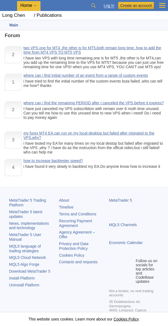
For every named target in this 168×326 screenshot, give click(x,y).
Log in (109, 6)
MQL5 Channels (123, 225)
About (64, 200)
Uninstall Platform (24, 285)
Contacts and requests (78, 262)
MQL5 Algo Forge (24, 264)
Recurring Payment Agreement (75, 223)
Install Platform (22, 278)
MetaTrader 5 (120, 200)
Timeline (66, 207)
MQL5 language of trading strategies (25, 248)
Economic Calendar (126, 242)
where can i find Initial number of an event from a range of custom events (85, 75)
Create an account (136, 5)
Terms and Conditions (77, 214)
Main (13, 25)
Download (29, 271)
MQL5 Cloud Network (27, 257)
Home (26, 5)
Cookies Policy (71, 255)
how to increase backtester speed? (53, 160)
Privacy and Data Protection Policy (73, 246)
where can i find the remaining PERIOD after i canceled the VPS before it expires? (93, 103)
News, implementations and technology (29, 225)
